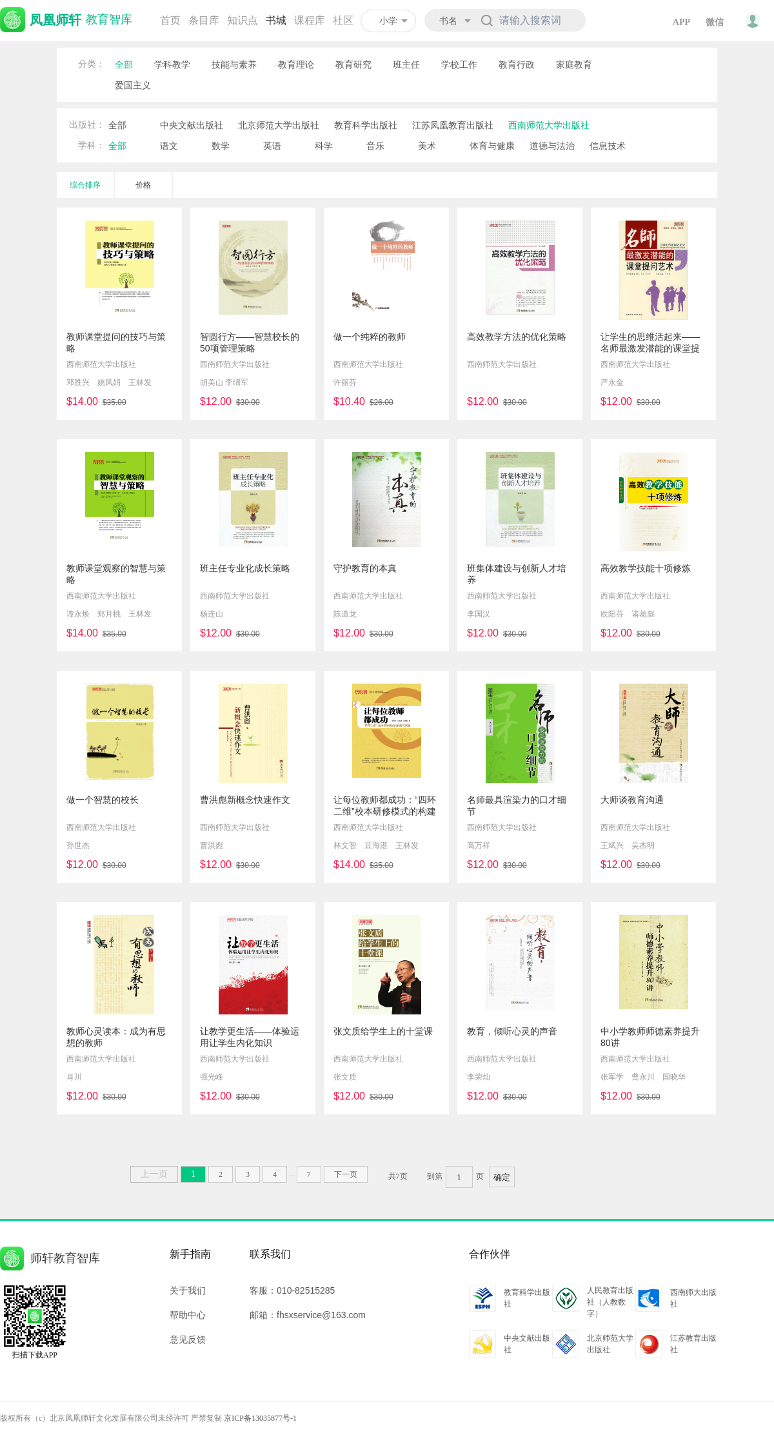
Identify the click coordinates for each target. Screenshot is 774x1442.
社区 (343, 20)
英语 (272, 146)
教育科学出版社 (365, 125)
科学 (324, 146)
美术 (427, 146)
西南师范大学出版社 (549, 125)
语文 (169, 146)
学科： (91, 145)
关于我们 (188, 1290)
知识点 (242, 20)
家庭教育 (574, 64)
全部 (124, 64)
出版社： (87, 125)
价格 (143, 185)
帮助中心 (188, 1315)
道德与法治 (552, 146)
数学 (221, 146)
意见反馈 (188, 1339)
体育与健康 (492, 146)
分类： (91, 64)
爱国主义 (133, 85)
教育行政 (517, 64)
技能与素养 (234, 64)
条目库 (203, 20)
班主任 (406, 64)
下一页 (345, 1174)
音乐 (375, 146)
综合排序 (85, 185)
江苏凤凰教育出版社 (452, 125)
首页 (170, 20)
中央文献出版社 (191, 125)
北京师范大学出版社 (278, 125)
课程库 (309, 20)
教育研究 (353, 64)
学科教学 (172, 64)
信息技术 (608, 146)
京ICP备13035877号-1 (260, 1418)
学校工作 (459, 64)
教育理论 (296, 64)
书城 (276, 20)
